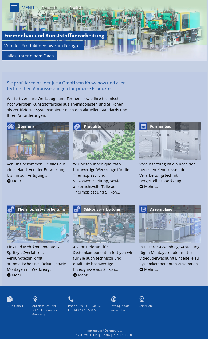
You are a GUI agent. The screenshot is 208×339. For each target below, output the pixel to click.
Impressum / (96, 330)
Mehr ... (19, 180)
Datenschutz (113, 330)
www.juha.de (120, 310)
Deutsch (49, 7)
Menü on (14, 7)
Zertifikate (146, 306)
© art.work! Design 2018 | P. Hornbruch (104, 335)
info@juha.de (120, 306)
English (76, 7)
